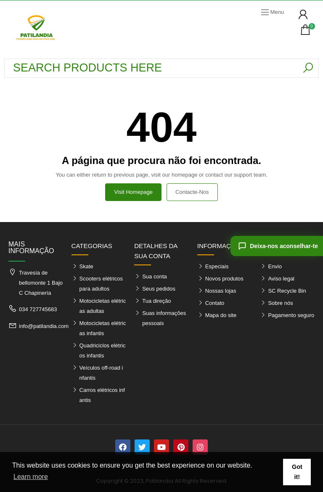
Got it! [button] (297, 471)
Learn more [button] (30, 476)
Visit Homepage (133, 192)
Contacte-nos (192, 192)
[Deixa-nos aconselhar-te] (276, 246)
